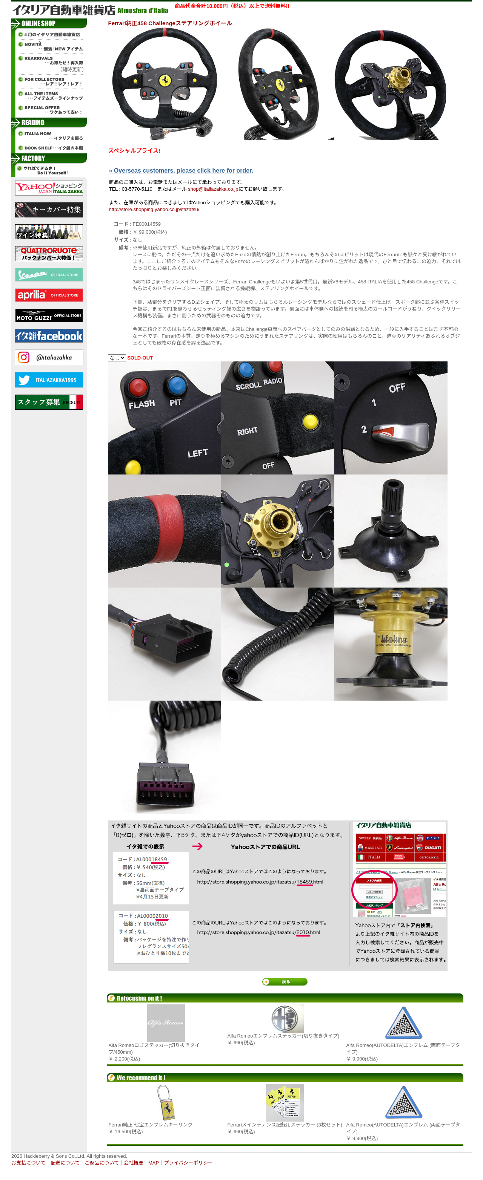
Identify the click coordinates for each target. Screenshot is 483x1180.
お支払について (28, 1163)
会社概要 (133, 1163)
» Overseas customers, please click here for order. (181, 170)
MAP (153, 1163)
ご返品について (102, 1163)
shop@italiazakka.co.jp (213, 189)
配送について (65, 1163)
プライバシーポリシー (188, 1163)
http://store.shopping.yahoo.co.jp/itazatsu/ (154, 209)
